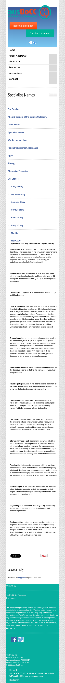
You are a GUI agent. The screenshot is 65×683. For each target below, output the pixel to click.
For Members (15, 677)
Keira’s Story (17, 217)
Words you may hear (17, 140)
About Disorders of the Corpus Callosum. (27, 117)
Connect (13, 79)
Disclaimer (14, 680)
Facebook (14, 639)
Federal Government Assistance (23, 148)
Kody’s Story (17, 225)
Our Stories (13, 179)
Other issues (14, 124)
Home (12, 50)
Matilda (14, 233)
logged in (22, 578)
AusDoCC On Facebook (16, 595)
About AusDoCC (18, 55)
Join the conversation (34, 677)
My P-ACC (16, 241)
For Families (14, 109)
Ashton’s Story (18, 202)
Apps (10, 156)
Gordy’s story (17, 210)
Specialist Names (16, 132)
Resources (15, 67)
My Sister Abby (18, 194)
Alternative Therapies (18, 171)
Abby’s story (17, 187)
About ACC (15, 61)
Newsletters (15, 73)
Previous (51, 94)
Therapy (12, 163)
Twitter (21, 639)
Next (55, 94)
